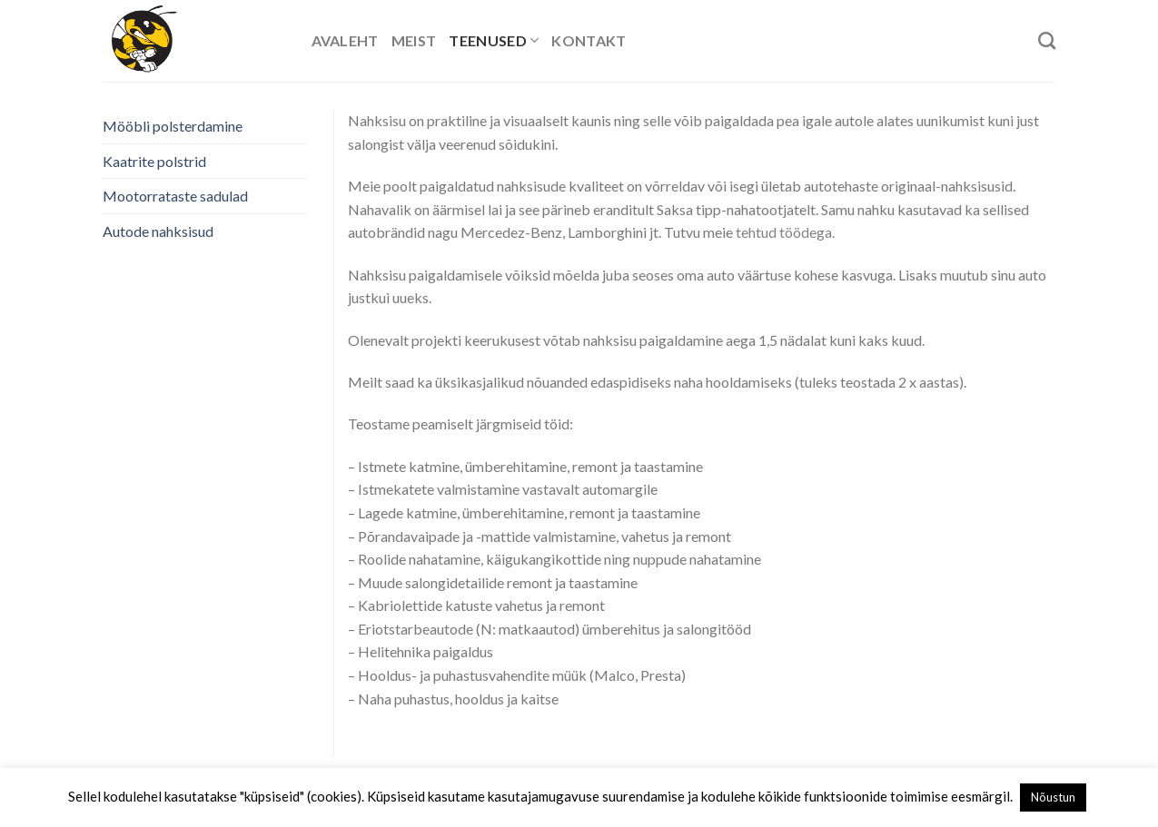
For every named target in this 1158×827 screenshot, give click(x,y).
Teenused (494, 40)
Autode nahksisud (158, 231)
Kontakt (588, 40)
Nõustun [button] (1053, 797)
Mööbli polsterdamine (172, 125)
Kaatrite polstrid (154, 161)
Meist (414, 40)
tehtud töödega (784, 232)
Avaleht (345, 40)
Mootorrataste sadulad (175, 195)
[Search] (1046, 40)
